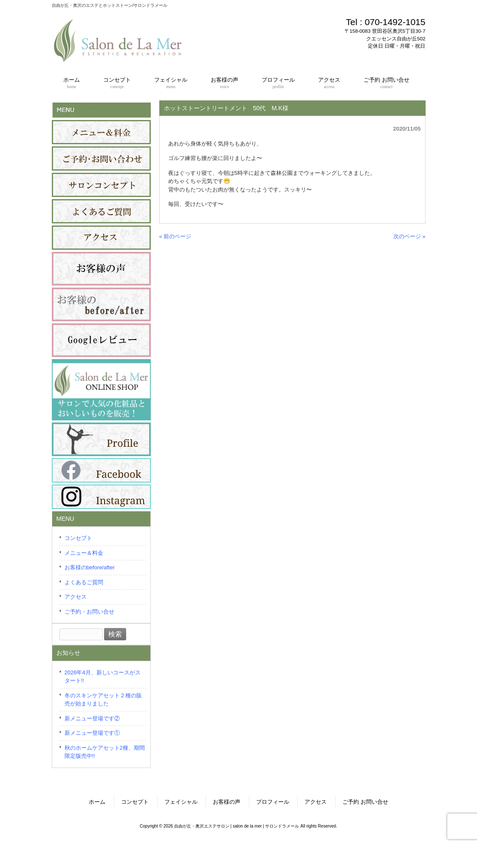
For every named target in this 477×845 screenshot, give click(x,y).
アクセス (76, 597)
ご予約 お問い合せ (365, 802)
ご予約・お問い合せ (89, 611)
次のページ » (409, 236)
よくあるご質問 (84, 582)
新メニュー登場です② (92, 718)
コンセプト (78, 538)
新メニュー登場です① (92, 733)
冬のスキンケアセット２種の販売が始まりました (103, 699)
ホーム (97, 802)
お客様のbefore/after (90, 567)
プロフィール (272, 802)
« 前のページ (175, 236)
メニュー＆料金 (84, 553)
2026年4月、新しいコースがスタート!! (103, 676)
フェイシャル (181, 802)
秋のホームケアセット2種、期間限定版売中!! (105, 752)
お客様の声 (226, 802)
